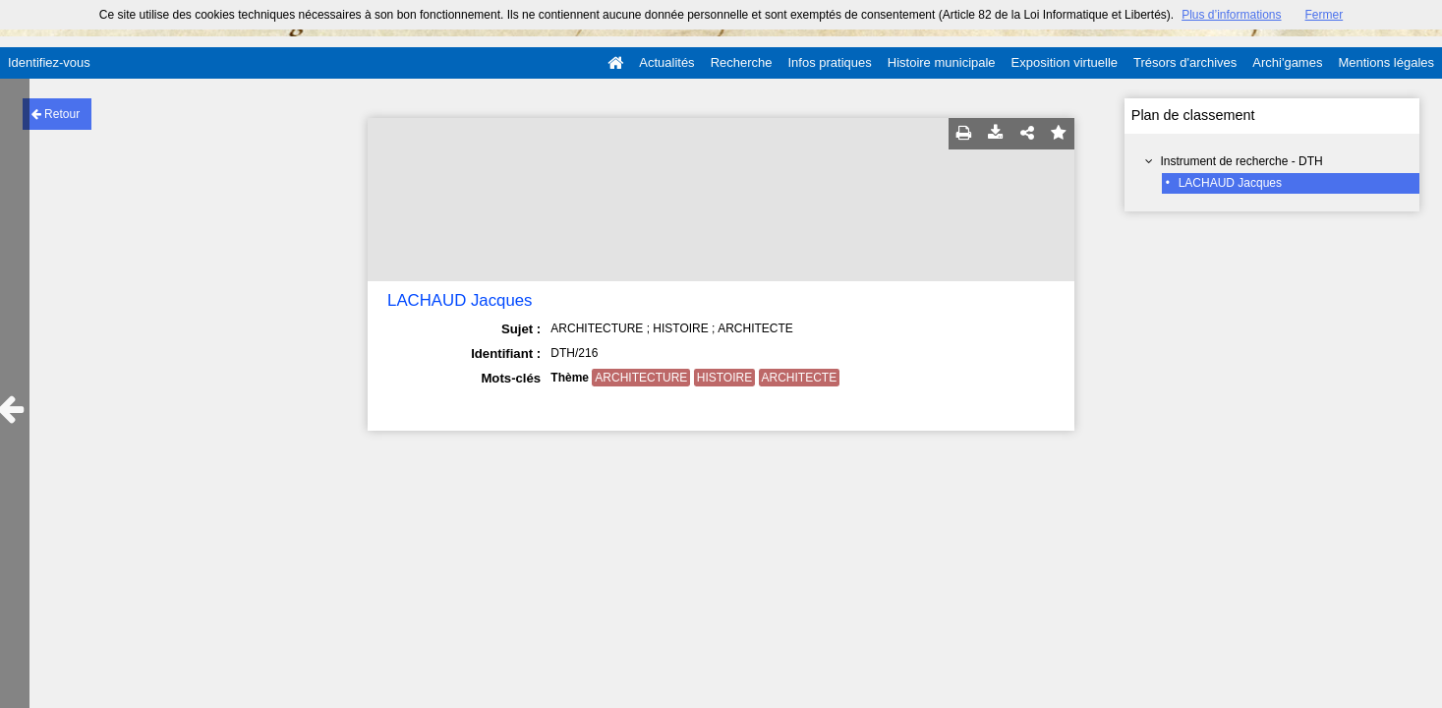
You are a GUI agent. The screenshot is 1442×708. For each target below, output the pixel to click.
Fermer (1324, 15)
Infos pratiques (830, 62)
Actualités (666, 62)
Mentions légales (1386, 62)
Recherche (742, 62)
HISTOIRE (724, 377)
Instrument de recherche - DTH (1241, 161)
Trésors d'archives (1185, 62)
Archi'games (1287, 62)
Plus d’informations (1231, 15)
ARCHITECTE (799, 377)
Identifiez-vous (49, 62)
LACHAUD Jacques (1230, 183)
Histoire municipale (942, 62)
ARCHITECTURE (641, 377)
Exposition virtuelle (1064, 62)
